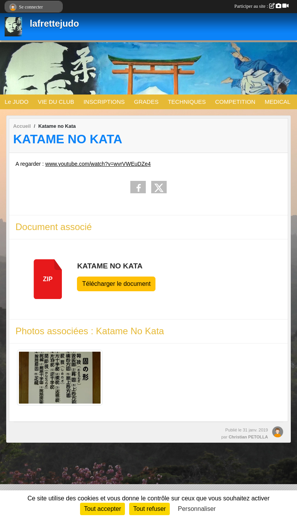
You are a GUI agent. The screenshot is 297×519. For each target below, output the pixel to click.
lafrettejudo (54, 24)
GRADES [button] (146, 101)
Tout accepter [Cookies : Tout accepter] (102, 508)
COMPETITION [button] (235, 101)
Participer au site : (261, 6)
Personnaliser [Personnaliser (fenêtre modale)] (197, 508)
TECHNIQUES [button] (187, 101)
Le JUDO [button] (17, 101)
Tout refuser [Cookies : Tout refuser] (149, 508)
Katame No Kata (109, 266)
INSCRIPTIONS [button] (104, 101)
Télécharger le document (116, 283)
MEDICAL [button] (277, 101)
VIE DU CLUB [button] (56, 101)
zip (48, 279)
